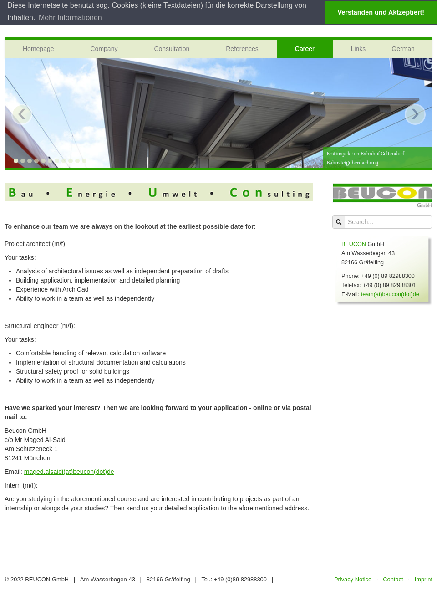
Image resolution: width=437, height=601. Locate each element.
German (403, 48)
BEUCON (353, 244)
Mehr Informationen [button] (70, 17)
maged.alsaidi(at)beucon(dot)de (69, 471)
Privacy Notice (352, 578)
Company (104, 48)
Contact (393, 578)
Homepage (38, 48)
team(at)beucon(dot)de (390, 294)
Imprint (423, 578)
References (242, 48)
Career (305, 48)
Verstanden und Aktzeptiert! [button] (381, 12)
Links (358, 48)
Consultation (171, 48)
